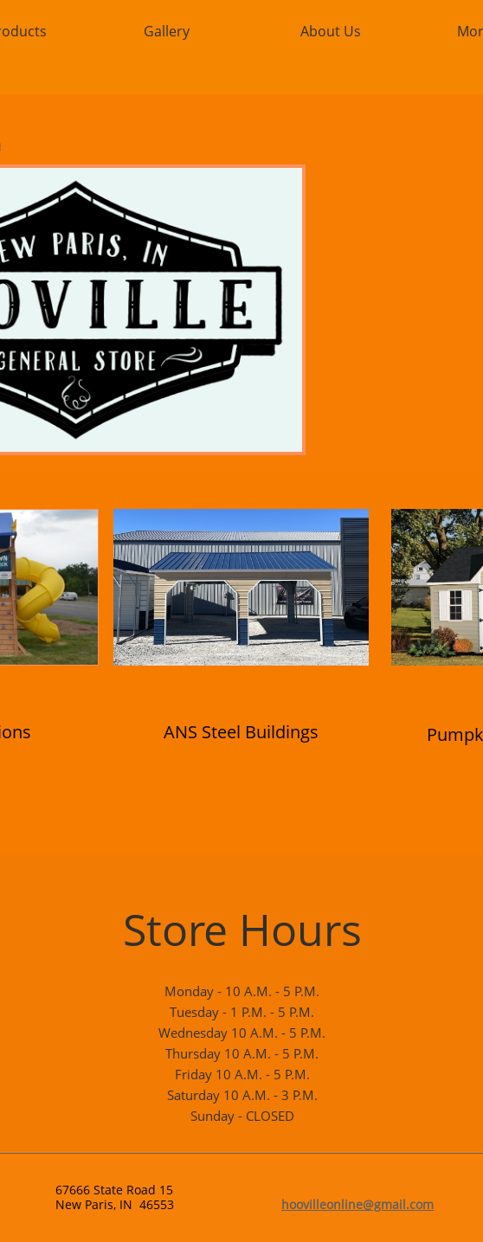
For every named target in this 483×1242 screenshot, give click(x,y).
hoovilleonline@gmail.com (357, 1204)
